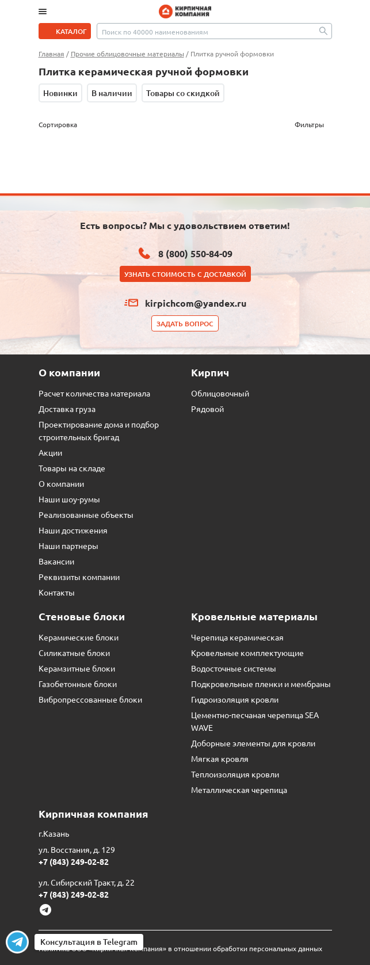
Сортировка (58, 124)
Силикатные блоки (74, 652)
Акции (50, 452)
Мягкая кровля (220, 758)
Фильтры (309, 124)
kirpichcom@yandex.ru (195, 303)
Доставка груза (67, 408)
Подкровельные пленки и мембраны (261, 683)
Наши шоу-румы (69, 499)
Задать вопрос (185, 324)
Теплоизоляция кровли (235, 774)
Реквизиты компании (79, 576)
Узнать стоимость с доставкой (185, 274)
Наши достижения (73, 530)
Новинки (60, 92)
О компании (61, 483)
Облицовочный (220, 393)
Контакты (57, 592)
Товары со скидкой (183, 92)
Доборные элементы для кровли (253, 743)
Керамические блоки (79, 637)
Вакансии (56, 561)
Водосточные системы (233, 668)
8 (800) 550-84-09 (195, 253)
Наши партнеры (68, 545)
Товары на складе (72, 468)
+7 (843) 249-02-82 (74, 861)
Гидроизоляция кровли (235, 699)
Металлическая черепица (239, 789)
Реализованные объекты (86, 514)
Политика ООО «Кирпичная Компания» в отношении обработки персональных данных (180, 948)
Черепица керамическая (237, 637)
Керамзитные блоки (77, 668)
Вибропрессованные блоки (90, 699)
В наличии (111, 92)
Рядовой (207, 408)
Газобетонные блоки (78, 683)
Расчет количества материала (94, 393)
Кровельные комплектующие (247, 652)
